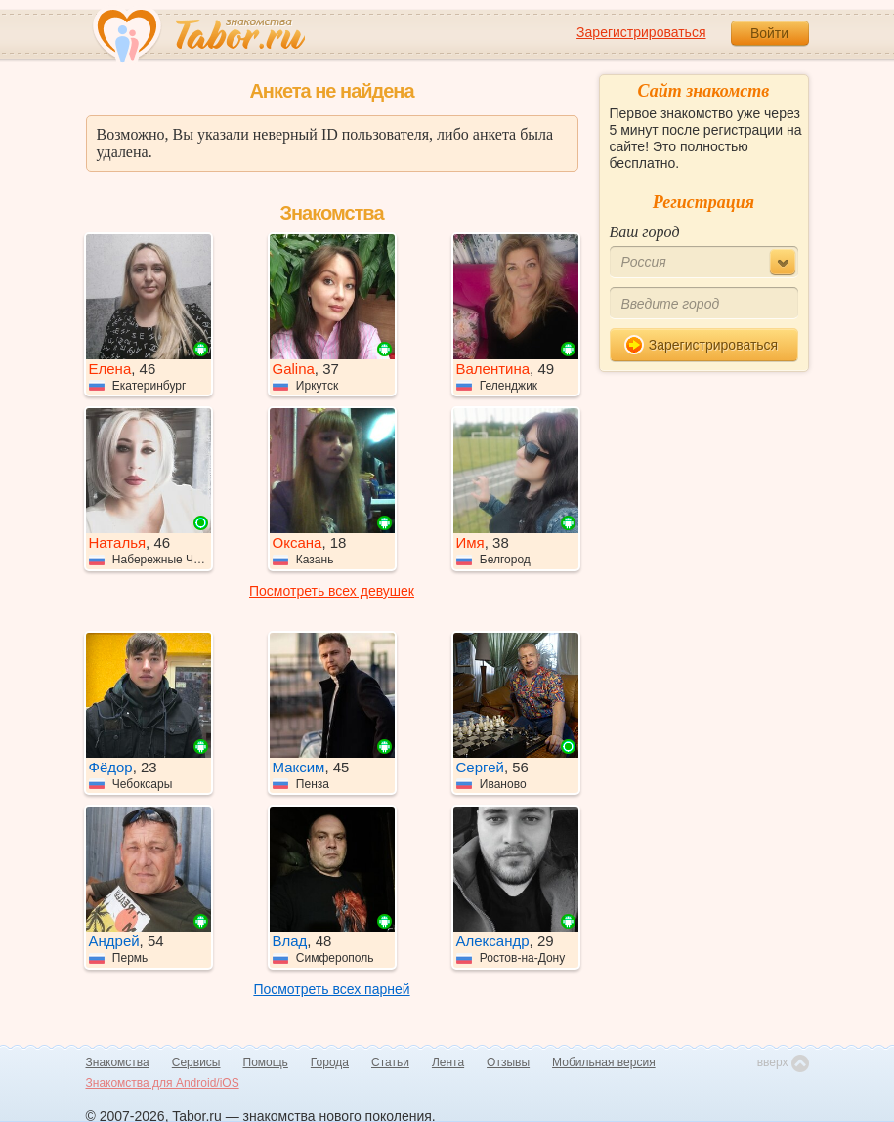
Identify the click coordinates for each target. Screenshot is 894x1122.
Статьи (390, 1062)
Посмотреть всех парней (331, 989)
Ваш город (645, 232)
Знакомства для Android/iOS (162, 1083)
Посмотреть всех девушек (331, 591)
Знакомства (117, 1062)
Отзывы (508, 1062)
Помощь (265, 1062)
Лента (448, 1062)
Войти (769, 33)
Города (330, 1062)
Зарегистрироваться (640, 32)
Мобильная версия (604, 1062)
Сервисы (196, 1062)
